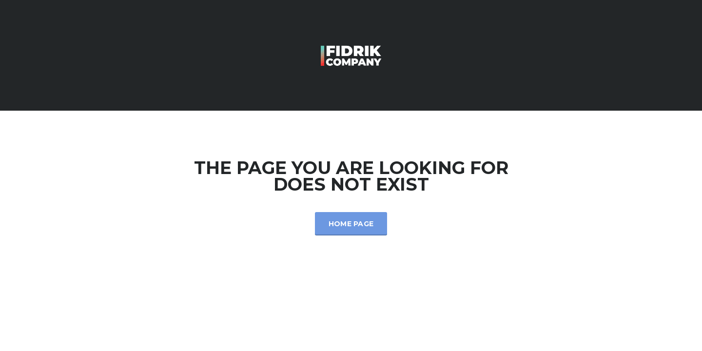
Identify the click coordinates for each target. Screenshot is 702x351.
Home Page (351, 223)
